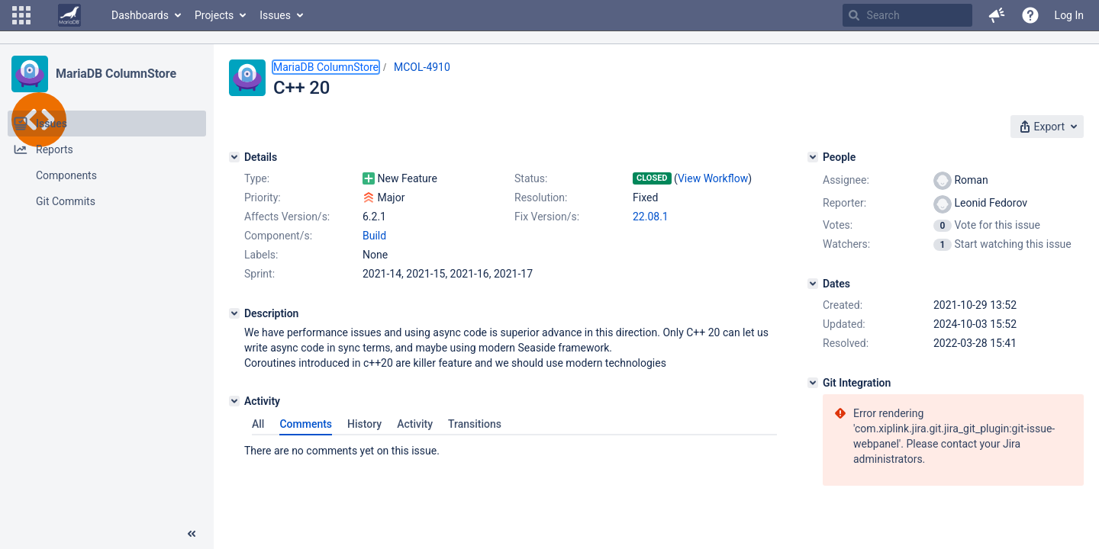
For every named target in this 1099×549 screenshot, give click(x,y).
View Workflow (713, 178)
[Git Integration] (812, 382)
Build (374, 236)
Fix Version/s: (546, 216)
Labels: (261, 255)
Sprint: (259, 274)
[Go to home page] (69, 15)
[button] (21, 15)
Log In (1069, 15)
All (258, 424)
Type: (256, 178)
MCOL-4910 (422, 67)
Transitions (474, 424)
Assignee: (846, 180)
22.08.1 (651, 216)
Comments (305, 424)
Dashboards (140, 15)
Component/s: (278, 236)
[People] (812, 157)
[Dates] (812, 283)
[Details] (234, 157)
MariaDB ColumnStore (116, 73)
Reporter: (844, 203)
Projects (214, 15)
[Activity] (234, 401)
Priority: (262, 197)
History (364, 424)
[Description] (234, 313)
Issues (275, 15)
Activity (415, 424)
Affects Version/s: (287, 216)
